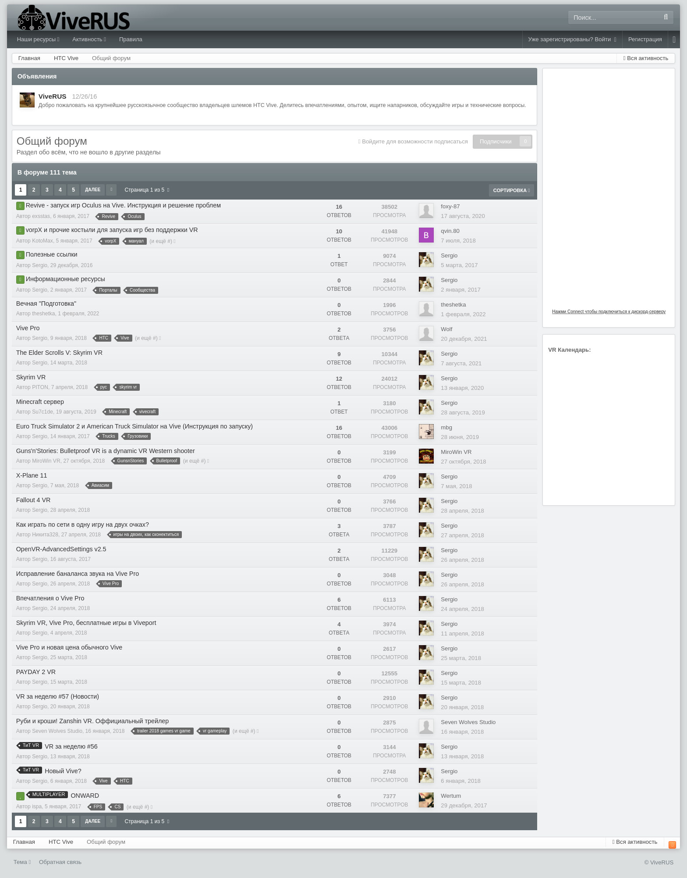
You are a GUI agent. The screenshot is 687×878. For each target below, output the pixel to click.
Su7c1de (42, 412)
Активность (89, 39)
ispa (37, 806)
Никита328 (45, 535)
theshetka (43, 314)
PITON (40, 387)
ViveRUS (53, 96)
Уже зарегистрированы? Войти (572, 39)
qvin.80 (450, 231)
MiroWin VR (46, 461)
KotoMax (42, 241)
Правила (130, 39)
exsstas (41, 216)
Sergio (39, 265)
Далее (92, 189)
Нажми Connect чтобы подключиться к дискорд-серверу (609, 311)
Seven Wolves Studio (57, 731)
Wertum (451, 795)
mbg (446, 427)
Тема (22, 862)
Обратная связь (60, 862)
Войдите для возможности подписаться (415, 141)
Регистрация (645, 39)
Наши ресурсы (38, 39)
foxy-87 (450, 206)
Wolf (446, 329)
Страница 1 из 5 (146, 190)
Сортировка (511, 190)
